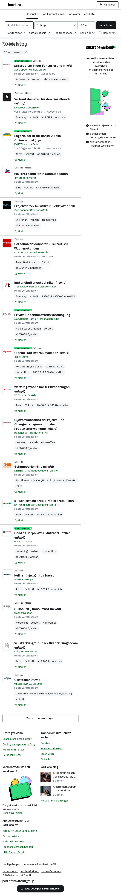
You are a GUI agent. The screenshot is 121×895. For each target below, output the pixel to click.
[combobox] (19, 25)
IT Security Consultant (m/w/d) (37, 609)
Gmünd (37, 480)
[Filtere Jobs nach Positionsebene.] (67, 33)
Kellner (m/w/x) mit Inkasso (34, 575)
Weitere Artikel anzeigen (54, 800)
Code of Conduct (51, 871)
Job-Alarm (74, 14)
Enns (18, 187)
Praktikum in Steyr (13, 749)
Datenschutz (10, 871)
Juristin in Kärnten (13, 841)
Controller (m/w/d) (27, 680)
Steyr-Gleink (47, 753)
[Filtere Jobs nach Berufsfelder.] (18, 33)
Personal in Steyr (12, 754)
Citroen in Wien (11, 836)
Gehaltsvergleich (13, 812)
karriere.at (10, 825)
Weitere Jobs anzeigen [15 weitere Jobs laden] (40, 718)
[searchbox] (19, 25)
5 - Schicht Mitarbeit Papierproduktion (44, 501)
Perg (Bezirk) (23, 366)
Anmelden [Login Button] (107, 5)
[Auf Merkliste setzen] (20, 85)
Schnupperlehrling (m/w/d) (34, 467)
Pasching (21, 117)
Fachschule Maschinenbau (18, 846)
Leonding (21, 442)
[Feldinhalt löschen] (74, 25)
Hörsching (22, 551)
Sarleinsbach (30, 262)
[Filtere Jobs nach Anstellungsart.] (41, 33)
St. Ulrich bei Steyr (51, 748)
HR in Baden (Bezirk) (14, 852)
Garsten (45, 743)
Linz (51, 480)
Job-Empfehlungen (53, 14)
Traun (19, 262)
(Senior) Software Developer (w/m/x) (41, 353)
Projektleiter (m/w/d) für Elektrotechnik (44, 206)
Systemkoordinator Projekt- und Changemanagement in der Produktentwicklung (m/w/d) (39, 424)
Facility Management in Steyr (19, 744)
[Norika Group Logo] (18, 882)
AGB (53, 864)
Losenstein (22, 693)
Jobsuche (32, 14)
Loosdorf (59, 480)
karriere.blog (49, 767)
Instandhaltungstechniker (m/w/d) (40, 282)
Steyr (23, 44)
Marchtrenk (72, 480)
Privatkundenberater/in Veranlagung (42, 315)
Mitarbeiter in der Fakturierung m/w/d (43, 66)
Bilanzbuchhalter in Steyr (17, 738)
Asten (19, 154)
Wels (18, 328)
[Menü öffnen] (4, 4)
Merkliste (89, 14)
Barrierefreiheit (29, 871)
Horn (45, 480)
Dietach (45, 759)
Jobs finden (106, 25)
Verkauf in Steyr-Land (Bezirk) (20, 830)
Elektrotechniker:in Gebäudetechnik (42, 174)
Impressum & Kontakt (35, 864)
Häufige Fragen (11, 864)
